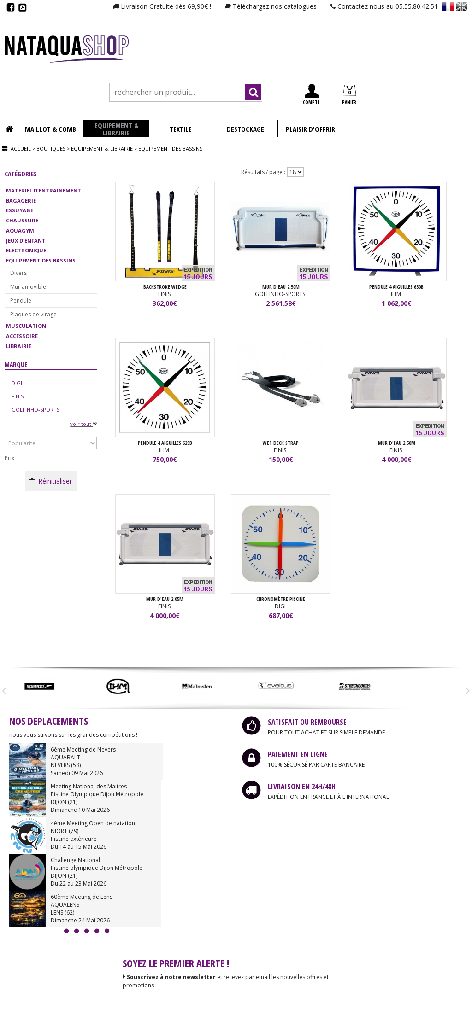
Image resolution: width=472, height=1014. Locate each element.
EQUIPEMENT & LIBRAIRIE (116, 129)
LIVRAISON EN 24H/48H (302, 787)
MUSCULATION (26, 325)
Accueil (21, 148)
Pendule (20, 300)
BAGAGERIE (21, 200)
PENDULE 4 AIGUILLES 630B (396, 287)
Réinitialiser (51, 481)
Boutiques (50, 148)
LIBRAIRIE (18, 346)
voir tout (83, 423)
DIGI (17, 382)
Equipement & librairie (102, 148)
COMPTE (311, 94)
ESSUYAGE (19, 210)
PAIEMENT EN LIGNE (298, 755)
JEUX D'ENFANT (26, 240)
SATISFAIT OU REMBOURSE (307, 722)
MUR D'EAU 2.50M (281, 287)
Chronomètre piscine (280, 599)
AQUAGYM (20, 230)
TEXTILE (181, 129)
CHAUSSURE (22, 220)
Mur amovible (28, 287)
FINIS (18, 396)
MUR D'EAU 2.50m (396, 443)
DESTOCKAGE (245, 129)
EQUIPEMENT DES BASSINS (41, 260)
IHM (396, 294)
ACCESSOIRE (22, 335)
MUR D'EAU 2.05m (164, 599)
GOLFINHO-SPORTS (35, 409)
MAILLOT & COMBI (51, 129)
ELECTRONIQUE (26, 250)
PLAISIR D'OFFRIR (310, 129)
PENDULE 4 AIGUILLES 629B (165, 443)
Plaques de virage (33, 314)
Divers (18, 273)
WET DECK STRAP (281, 443)
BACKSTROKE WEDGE (165, 287)
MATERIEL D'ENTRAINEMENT (43, 190)
